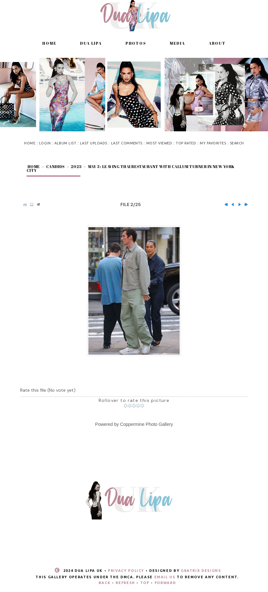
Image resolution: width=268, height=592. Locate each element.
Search (237, 143)
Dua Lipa (91, 43)
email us (164, 577)
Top (145, 583)
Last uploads (93, 143)
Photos (136, 43)
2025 (76, 166)
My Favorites (213, 143)
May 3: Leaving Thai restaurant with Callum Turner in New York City (131, 168)
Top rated (186, 143)
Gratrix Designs (201, 571)
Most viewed (159, 143)
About (217, 43)
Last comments (126, 143)
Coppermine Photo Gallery (146, 424)
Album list (65, 143)
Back (105, 583)
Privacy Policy (126, 571)
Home (49, 43)
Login (45, 143)
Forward (165, 583)
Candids (55, 166)
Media (177, 43)
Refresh (125, 583)
